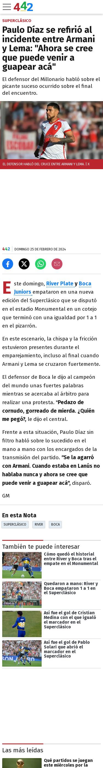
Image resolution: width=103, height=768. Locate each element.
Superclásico (15, 524)
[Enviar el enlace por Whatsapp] (40, 263)
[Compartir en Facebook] (7, 263)
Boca (55, 524)
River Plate (60, 283)
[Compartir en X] (24, 263)
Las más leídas (22, 750)
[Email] (57, 263)
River (39, 524)
